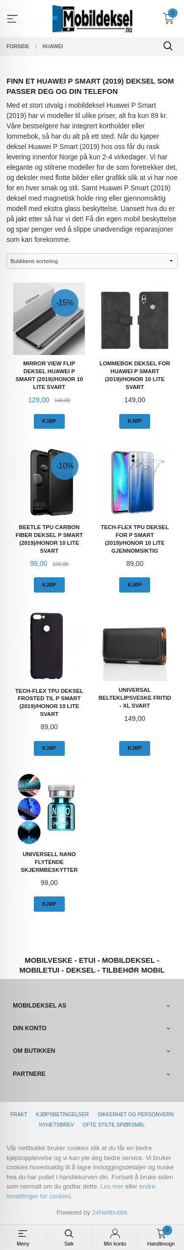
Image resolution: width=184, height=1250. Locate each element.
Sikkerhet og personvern (136, 1114)
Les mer (112, 1186)
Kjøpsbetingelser (62, 1114)
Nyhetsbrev (56, 1125)
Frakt (18, 1114)
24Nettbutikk (110, 1212)
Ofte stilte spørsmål (114, 1125)
